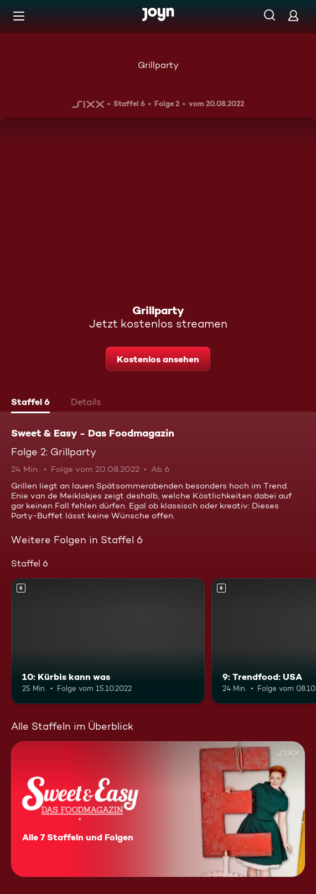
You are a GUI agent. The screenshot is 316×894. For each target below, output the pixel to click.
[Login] (293, 15)
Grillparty (158, 65)
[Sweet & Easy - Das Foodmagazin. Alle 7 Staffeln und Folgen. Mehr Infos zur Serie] (158, 809)
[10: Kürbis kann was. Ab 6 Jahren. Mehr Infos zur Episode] (108, 641)
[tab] (30, 403)
